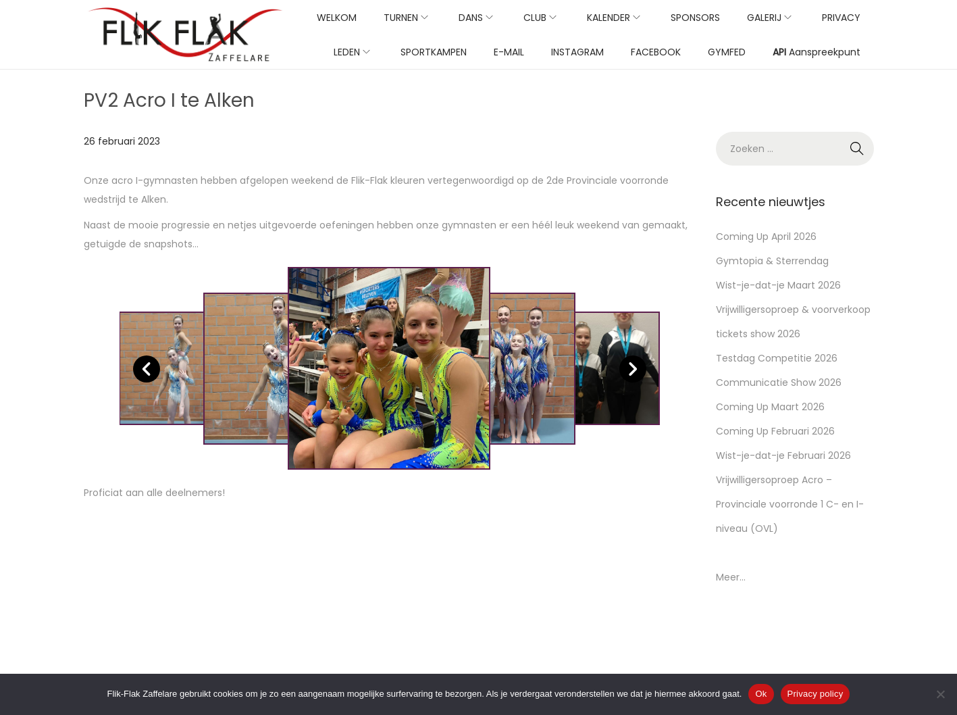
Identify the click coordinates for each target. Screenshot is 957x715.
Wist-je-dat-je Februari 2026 (783, 455)
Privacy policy (815, 694)
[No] (940, 694)
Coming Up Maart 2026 (770, 407)
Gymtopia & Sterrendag (772, 261)
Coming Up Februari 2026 (775, 431)
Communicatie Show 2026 (779, 382)
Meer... (731, 577)
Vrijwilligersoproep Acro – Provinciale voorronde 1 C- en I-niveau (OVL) (790, 504)
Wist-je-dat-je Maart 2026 (778, 285)
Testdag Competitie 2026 (776, 358)
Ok (761, 694)
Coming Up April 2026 (766, 236)
